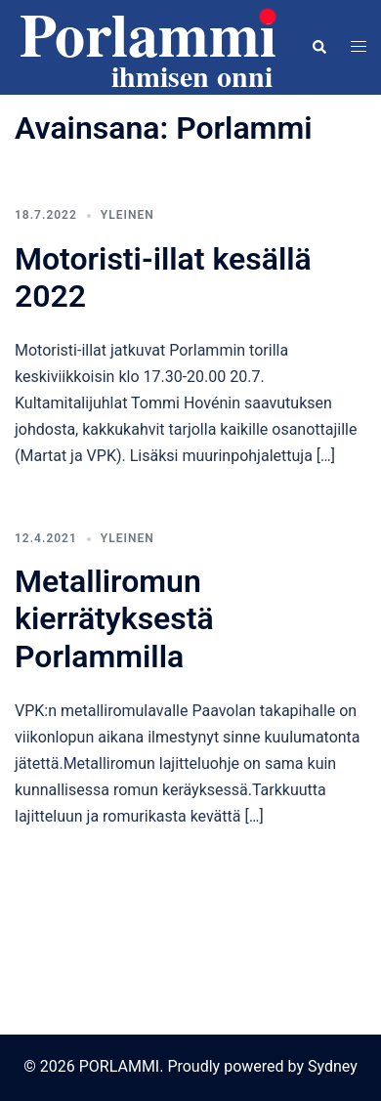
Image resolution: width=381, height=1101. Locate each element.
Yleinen (127, 215)
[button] (318, 47)
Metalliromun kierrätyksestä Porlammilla (114, 619)
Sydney (333, 1066)
